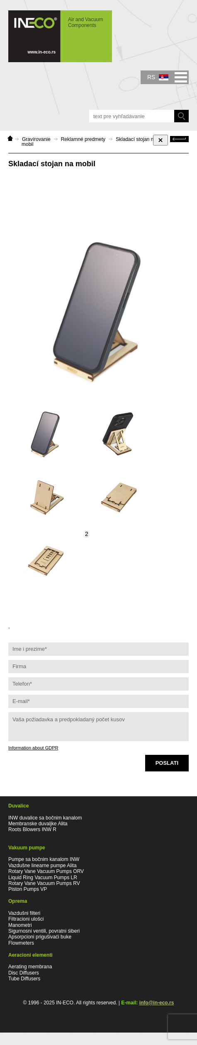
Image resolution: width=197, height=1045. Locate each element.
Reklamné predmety (83, 139)
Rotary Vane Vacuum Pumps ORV (46, 871)
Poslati (167, 763)
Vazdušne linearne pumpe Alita (42, 865)
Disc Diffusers (23, 973)
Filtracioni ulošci (26, 919)
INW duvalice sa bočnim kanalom (45, 818)
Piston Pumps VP (27, 889)
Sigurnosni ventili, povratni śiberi (44, 931)
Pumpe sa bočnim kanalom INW (43, 859)
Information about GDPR (33, 747)
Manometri (20, 925)
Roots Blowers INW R (32, 829)
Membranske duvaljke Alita (38, 824)
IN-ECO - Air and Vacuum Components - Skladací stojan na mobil (60, 36)
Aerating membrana (30, 967)
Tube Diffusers (24, 979)
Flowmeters (21, 943)
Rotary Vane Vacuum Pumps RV (44, 883)
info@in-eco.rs (156, 1003)
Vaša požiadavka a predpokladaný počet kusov (98, 726)
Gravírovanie (36, 139)
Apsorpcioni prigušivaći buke (39, 937)
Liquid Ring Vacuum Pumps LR (42, 877)
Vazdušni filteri (24, 913)
